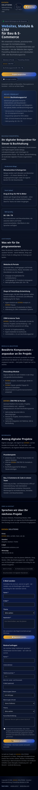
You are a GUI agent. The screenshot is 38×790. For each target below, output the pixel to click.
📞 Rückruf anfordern (19, 741)
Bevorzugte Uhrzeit (9, 700)
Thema (5, 609)
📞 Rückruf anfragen (18, 7)
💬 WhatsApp (30, 7)
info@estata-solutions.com (10, 547)
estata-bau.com (24, 786)
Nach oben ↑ (5, 786)
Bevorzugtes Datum (9, 691)
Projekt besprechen (19, 74)
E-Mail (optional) (8, 683)
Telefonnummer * (9, 673)
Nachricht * (7, 618)
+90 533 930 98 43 (7, 553)
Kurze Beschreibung (9, 716)
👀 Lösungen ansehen (10, 79)
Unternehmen (7, 665)
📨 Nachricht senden (19, 637)
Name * (6, 592)
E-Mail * (6, 601)
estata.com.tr (15, 786)
